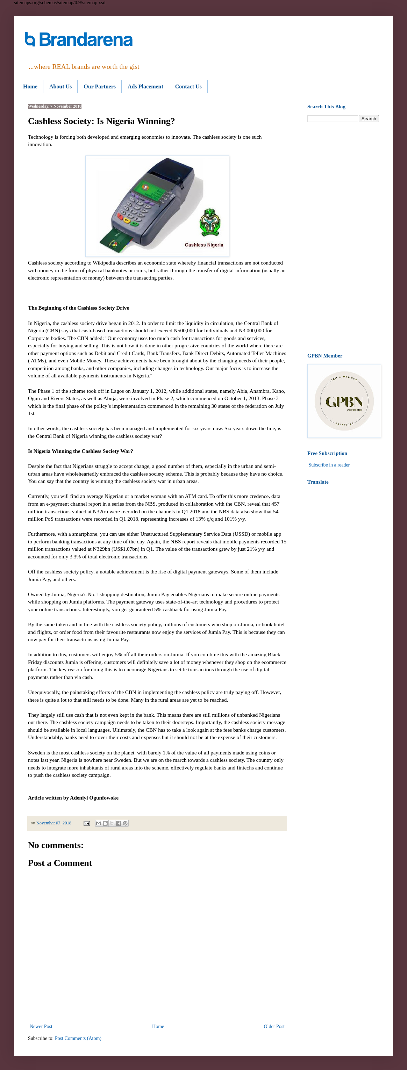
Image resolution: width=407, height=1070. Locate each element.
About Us (60, 86)
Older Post (274, 1026)
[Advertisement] (343, 237)
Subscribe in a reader (329, 465)
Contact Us (188, 86)
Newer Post (41, 1026)
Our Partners (100, 86)
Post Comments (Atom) (78, 1038)
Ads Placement (145, 86)
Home (30, 86)
